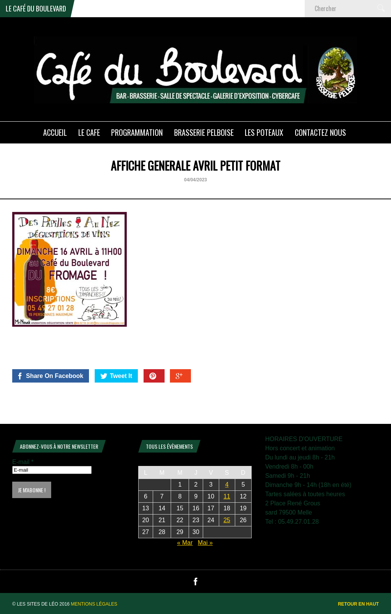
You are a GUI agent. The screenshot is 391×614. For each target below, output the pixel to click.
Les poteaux (264, 132)
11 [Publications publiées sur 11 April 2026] (226, 496)
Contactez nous (320, 132)
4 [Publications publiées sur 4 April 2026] (227, 484)
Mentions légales (94, 604)
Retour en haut (358, 604)
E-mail (23, 462)
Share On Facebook (49, 376)
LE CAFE (89, 132)
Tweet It (116, 376)
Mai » (205, 542)
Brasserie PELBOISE (204, 132)
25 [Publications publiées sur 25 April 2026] (226, 520)
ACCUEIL (55, 132)
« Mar (185, 542)
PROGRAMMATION (137, 132)
